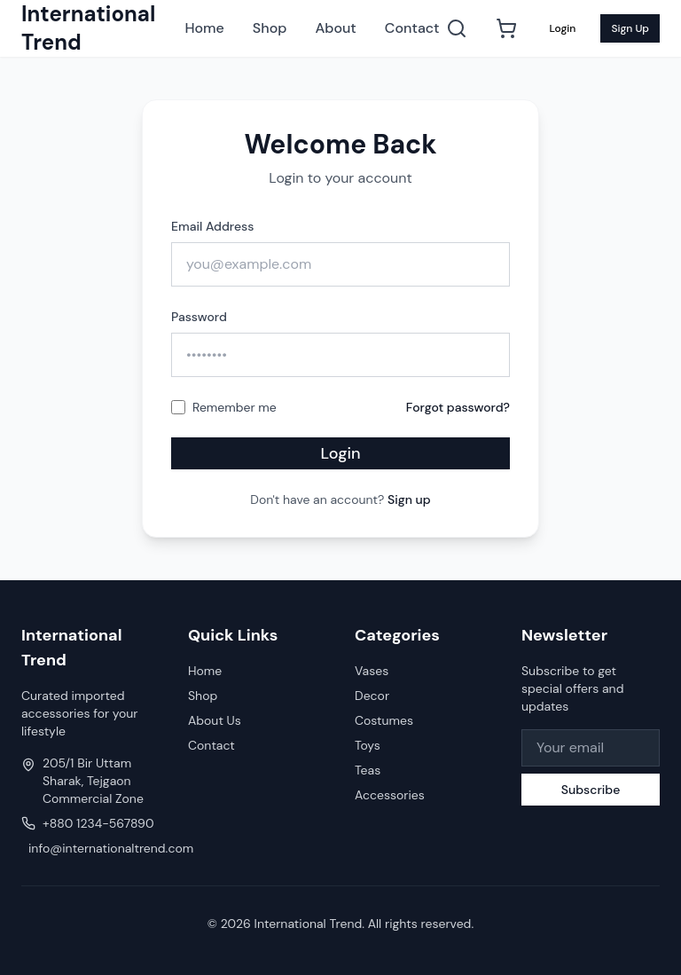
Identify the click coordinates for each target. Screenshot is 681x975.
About (335, 28)
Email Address (212, 226)
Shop (270, 28)
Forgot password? (458, 407)
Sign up (409, 499)
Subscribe (591, 790)
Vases (371, 671)
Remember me (234, 407)
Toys (367, 745)
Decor (372, 696)
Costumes (384, 720)
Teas (367, 770)
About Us (214, 720)
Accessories (390, 795)
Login (562, 28)
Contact (412, 28)
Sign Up (630, 28)
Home (203, 28)
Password (199, 317)
